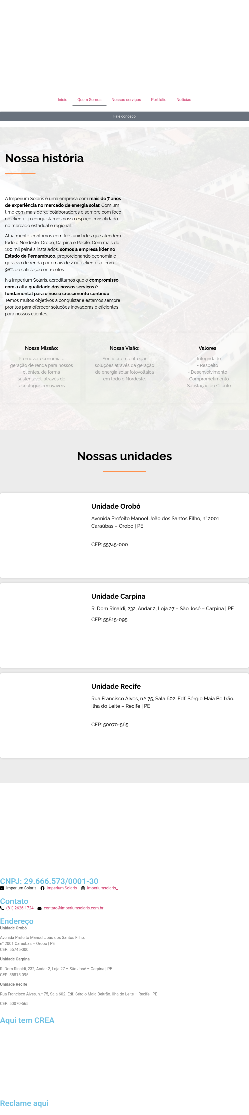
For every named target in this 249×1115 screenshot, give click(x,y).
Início (63, 99)
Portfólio (158, 99)
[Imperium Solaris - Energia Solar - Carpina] (43, 625)
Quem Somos (90, 99)
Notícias (183, 99)
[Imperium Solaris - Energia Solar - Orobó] (43, 535)
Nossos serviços (126, 99)
